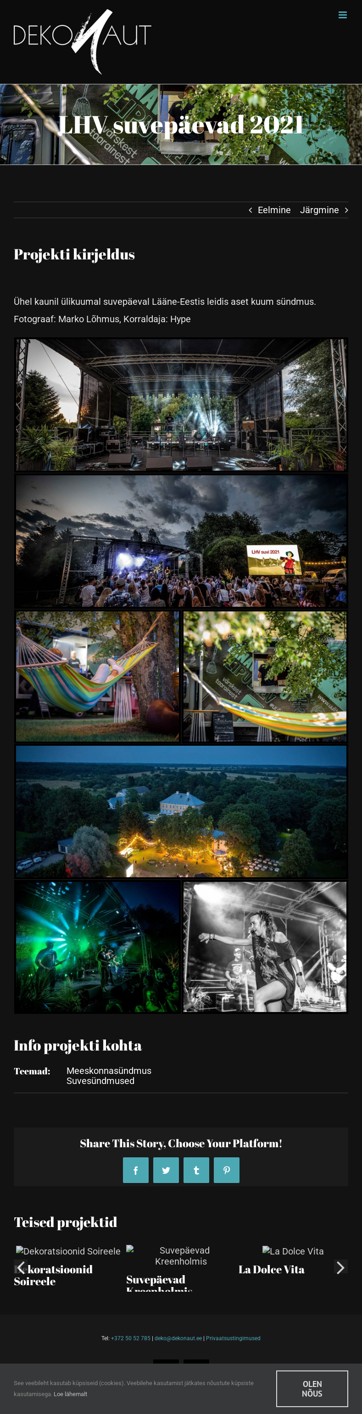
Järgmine (319, 209)
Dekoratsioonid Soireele (53, 1274)
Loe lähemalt (70, 1394)
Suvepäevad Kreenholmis (159, 1274)
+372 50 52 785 (130, 1338)
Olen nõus (312, 1389)
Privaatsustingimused (233, 1338)
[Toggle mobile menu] (343, 15)
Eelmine (274, 209)
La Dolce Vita (272, 1268)
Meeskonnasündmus (109, 1070)
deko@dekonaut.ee (178, 1338)
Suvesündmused (100, 1080)
